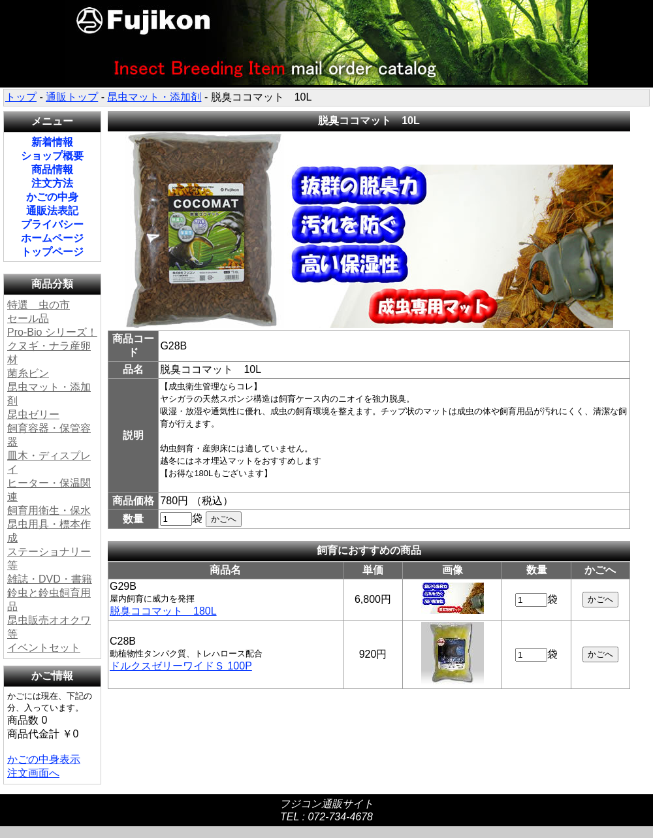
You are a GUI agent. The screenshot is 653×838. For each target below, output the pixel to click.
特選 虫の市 (38, 304)
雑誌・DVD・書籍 (49, 579)
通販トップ (72, 97)
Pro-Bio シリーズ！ (52, 332)
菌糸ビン (28, 373)
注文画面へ (33, 773)
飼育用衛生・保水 (49, 510)
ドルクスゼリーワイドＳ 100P (181, 665)
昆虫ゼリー (33, 414)
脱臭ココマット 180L (163, 611)
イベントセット (43, 647)
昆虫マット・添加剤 (154, 97)
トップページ (52, 251)
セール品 (28, 318)
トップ (21, 97)
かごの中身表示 (43, 759)
